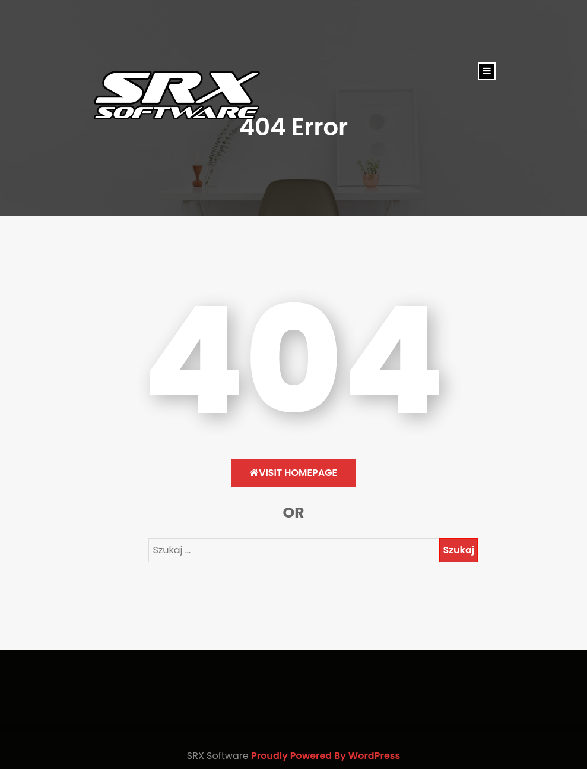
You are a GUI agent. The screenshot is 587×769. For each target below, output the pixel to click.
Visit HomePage (293, 473)
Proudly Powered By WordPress (325, 755)
